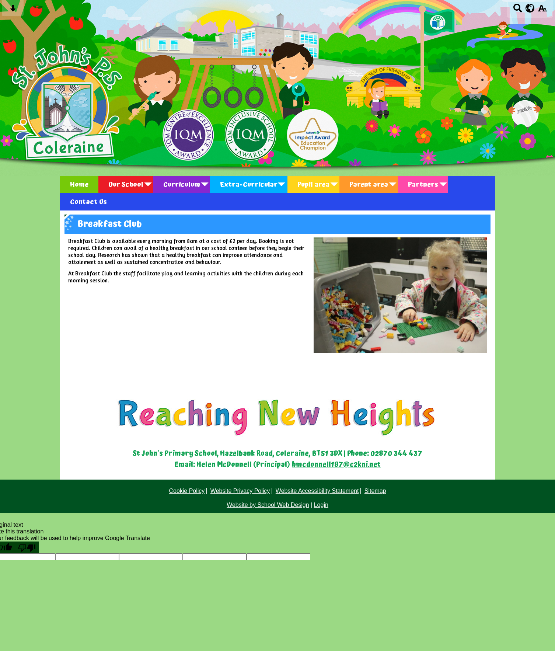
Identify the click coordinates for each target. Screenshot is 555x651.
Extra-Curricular (249, 184)
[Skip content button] (12, 10)
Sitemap (375, 491)
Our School (125, 184)
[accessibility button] (542, 10)
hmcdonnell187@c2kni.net (336, 464)
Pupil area (313, 184)
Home (79, 184)
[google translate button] (530, 8)
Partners (423, 184)
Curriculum (181, 184)
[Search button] (517, 10)
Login (321, 505)
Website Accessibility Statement (317, 491)
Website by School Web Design (268, 505)
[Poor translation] (27, 547)
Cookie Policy (187, 491)
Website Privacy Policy (240, 491)
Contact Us (88, 201)
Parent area (368, 184)
